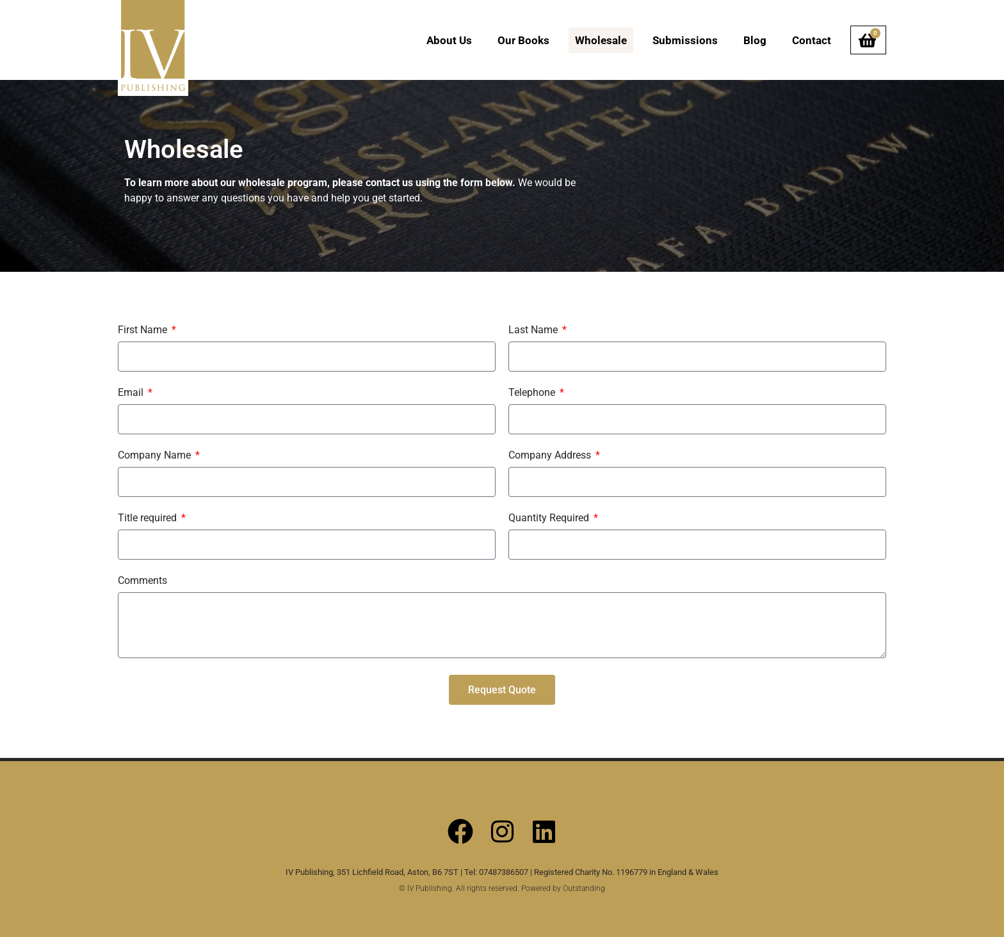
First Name (144, 330)
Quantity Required (550, 518)
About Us (449, 40)
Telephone (533, 393)
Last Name (534, 330)
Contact (811, 40)
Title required (148, 518)
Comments (142, 581)
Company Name (155, 455)
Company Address (551, 455)
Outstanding (584, 888)
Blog (754, 40)
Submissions (685, 40)
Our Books (523, 40)
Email (132, 393)
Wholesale (601, 40)
